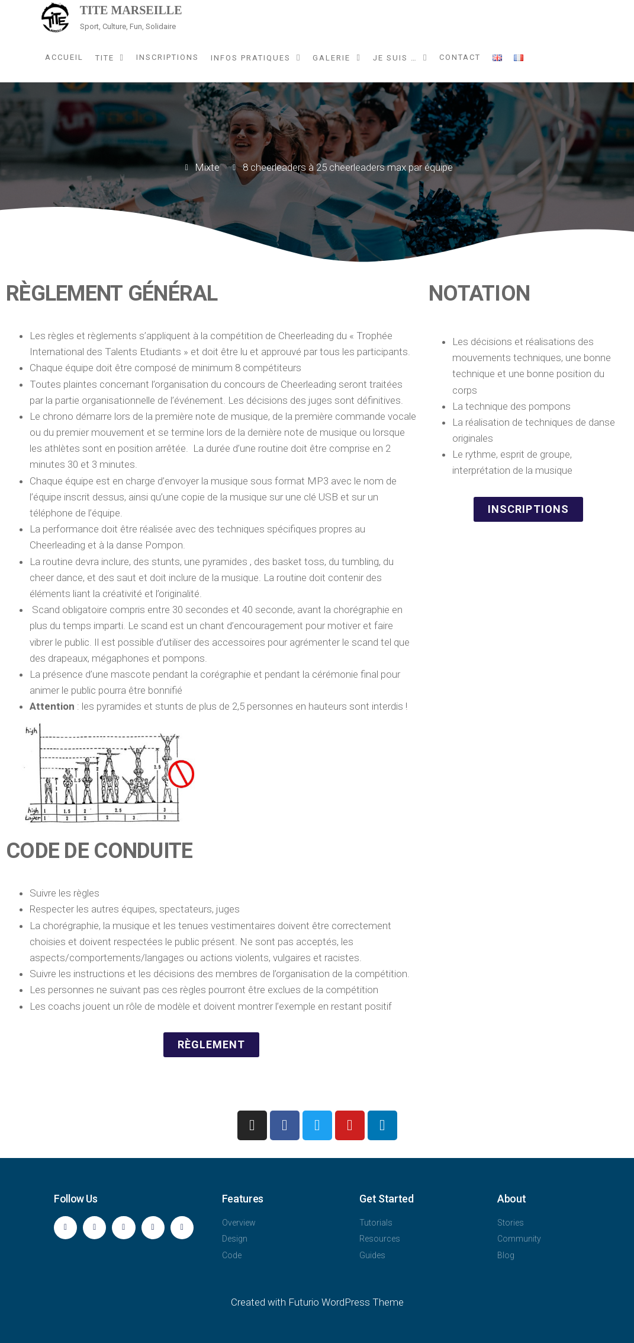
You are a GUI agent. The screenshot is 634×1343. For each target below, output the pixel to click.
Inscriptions (167, 57)
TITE (104, 57)
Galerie (331, 57)
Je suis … (395, 57)
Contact (460, 57)
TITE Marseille (131, 10)
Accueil (64, 57)
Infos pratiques (251, 57)
